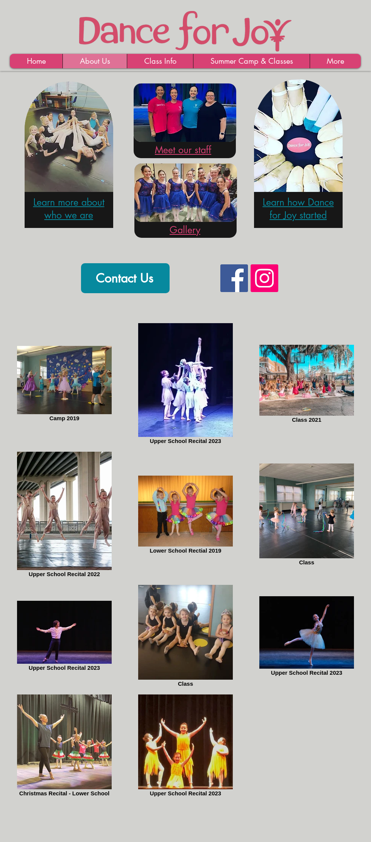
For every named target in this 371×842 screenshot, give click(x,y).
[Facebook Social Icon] (234, 278)
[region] (68, 161)
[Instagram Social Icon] (264, 278)
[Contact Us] (125, 278)
